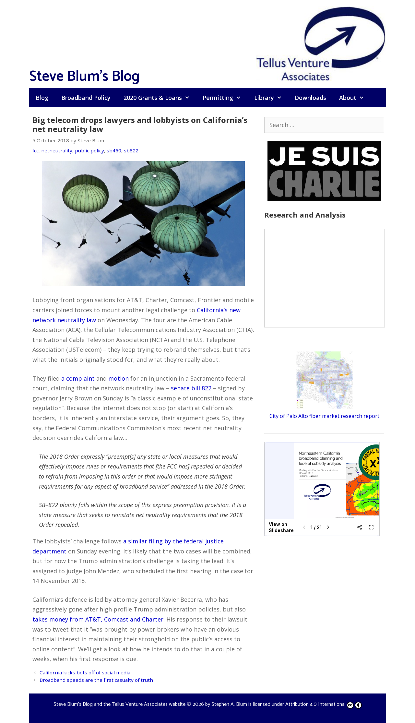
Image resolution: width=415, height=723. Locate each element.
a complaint (78, 378)
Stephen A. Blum (229, 704)
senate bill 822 (191, 388)
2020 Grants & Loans (160, 97)
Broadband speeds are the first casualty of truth (96, 680)
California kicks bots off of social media (85, 672)
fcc (35, 150)
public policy (89, 150)
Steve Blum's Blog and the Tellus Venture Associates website (119, 704)
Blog (42, 97)
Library (271, 97)
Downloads (310, 97)
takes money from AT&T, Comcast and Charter (97, 619)
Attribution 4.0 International (323, 704)
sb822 (131, 150)
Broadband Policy (86, 97)
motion (118, 378)
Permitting (225, 97)
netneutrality (56, 150)
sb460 (114, 150)
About (355, 97)
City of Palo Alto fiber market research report (324, 416)
